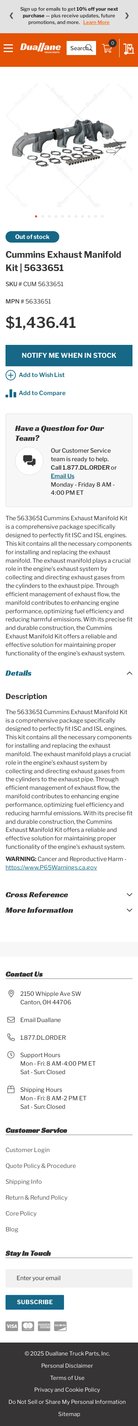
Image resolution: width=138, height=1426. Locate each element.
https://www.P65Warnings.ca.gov (51, 867)
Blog (12, 1229)
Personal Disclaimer (67, 1365)
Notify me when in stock (69, 355)
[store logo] (40, 48)
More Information (39, 910)
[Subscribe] (35, 1302)
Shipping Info (24, 1181)
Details (19, 673)
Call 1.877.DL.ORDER (80, 467)
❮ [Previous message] (11, 15)
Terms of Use (67, 1378)
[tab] (69, 673)
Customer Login (28, 1150)
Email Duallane (40, 1020)
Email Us (62, 476)
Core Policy (21, 1213)
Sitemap (69, 1414)
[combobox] (81, 48)
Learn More (96, 22)
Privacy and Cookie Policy (67, 1389)
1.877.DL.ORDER (43, 1037)
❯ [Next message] (126, 15)
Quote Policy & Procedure (41, 1165)
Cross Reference (37, 894)
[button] (20, 147)
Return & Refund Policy (36, 1197)
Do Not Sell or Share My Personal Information (67, 1402)
